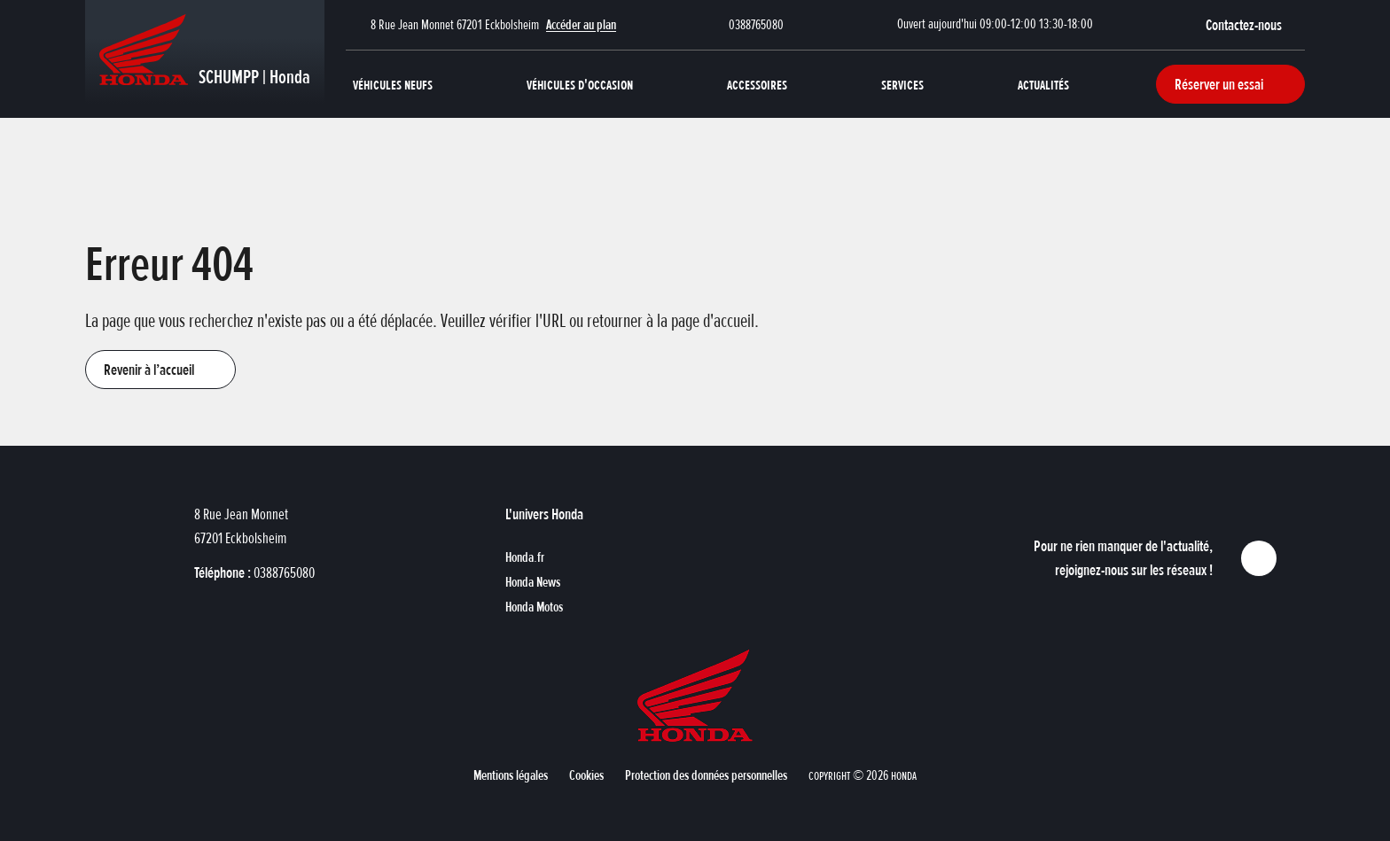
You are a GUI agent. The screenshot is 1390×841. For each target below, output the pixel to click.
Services (902, 84)
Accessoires (757, 84)
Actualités (1043, 84)
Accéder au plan (581, 25)
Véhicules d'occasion (580, 84)
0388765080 (756, 25)
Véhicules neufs (393, 84)
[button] (1255, 24)
